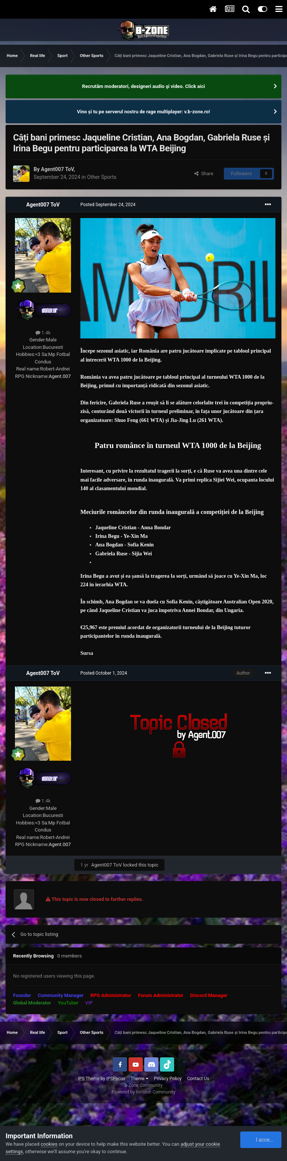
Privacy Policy (168, 1078)
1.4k (43, 332)
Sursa (86, 653)
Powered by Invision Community (144, 1092)
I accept (261, 1140)
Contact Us (198, 1078)
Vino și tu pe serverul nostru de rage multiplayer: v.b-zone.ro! (143, 111)
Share (203, 173)
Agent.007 (60, 376)
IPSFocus (115, 1078)
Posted (108, 204)
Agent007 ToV (57, 169)
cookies (49, 1144)
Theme (139, 1078)
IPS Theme (88, 1078)
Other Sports (102, 177)
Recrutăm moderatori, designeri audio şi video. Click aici (143, 86)
